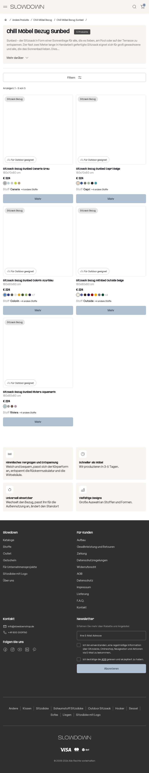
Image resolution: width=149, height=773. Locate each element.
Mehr (38, 199)
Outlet (7, 553)
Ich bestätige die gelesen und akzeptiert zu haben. (110, 659)
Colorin (14, 301)
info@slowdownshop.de (21, 626)
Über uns (8, 580)
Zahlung (82, 553)
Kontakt (82, 607)
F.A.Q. (80, 600)
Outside (88, 301)
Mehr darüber (15, 57)
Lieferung (83, 594)
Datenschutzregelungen (92, 560)
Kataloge (8, 540)
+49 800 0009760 (17, 632)
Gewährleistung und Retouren (96, 547)
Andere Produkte (20, 20)
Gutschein (9, 560)
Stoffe (7, 547)
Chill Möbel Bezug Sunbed (70, 20)
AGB (79, 573)
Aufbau (81, 540)
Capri (86, 189)
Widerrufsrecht (86, 567)
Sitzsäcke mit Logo (15, 573)
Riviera (14, 412)
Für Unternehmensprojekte (20, 567)
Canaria (15, 189)
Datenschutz (85, 580)
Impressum (84, 587)
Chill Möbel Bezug (42, 20)
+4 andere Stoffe (29, 189)
